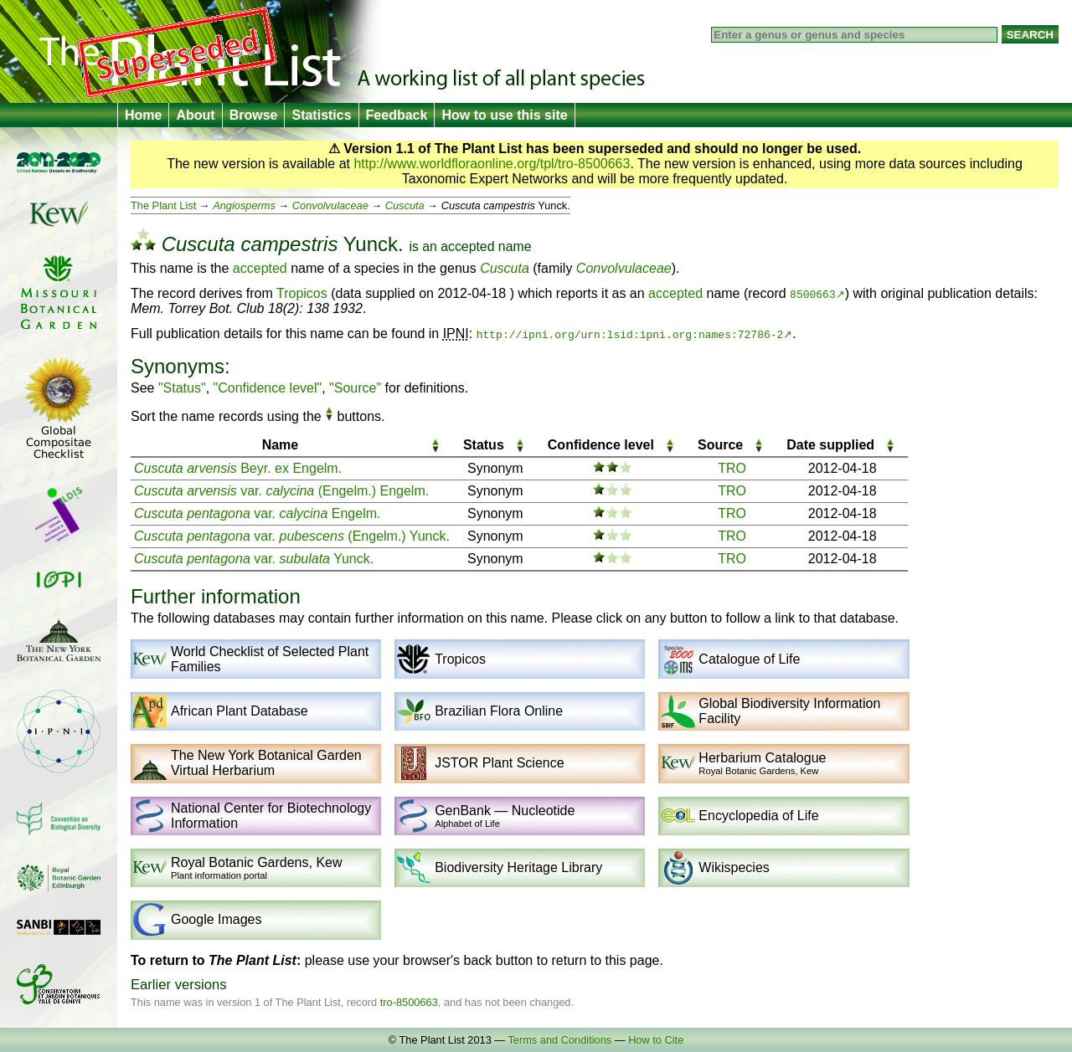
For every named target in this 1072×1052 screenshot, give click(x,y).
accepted (467, 246)
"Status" (182, 388)
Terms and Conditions (559, 1040)
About (195, 115)
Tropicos (301, 293)
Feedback (397, 115)
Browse (253, 115)
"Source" (355, 388)
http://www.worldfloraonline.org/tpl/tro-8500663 (491, 164)
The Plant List (163, 205)
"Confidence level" (268, 388)
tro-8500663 (409, 1002)
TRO (732, 468)
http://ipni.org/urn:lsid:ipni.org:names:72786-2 (630, 333)
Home (143, 115)
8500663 (813, 293)
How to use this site (504, 115)
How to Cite (655, 1040)
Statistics (321, 115)
